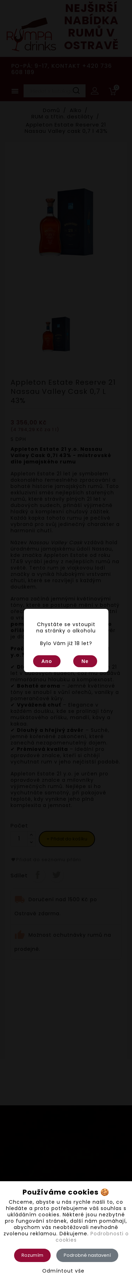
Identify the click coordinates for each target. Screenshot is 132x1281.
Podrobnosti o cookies (92, 1236)
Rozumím (32, 1255)
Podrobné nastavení (87, 1255)
